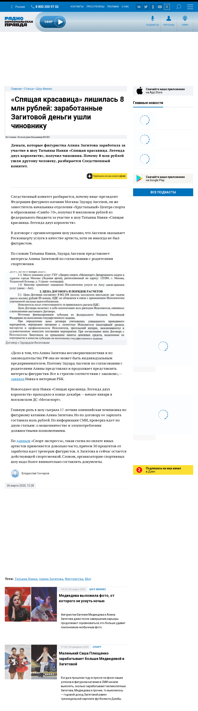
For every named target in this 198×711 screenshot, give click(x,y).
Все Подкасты (163, 192)
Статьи (29, 88)
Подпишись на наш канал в (109, 176)
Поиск (178, 6)
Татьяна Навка (26, 579)
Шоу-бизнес (44, 88)
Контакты (77, 6)
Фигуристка (74, 579)
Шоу (88, 579)
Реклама (113, 6)
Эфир (185, 25)
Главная (16, 88)
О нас (125, 6)
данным (23, 440)
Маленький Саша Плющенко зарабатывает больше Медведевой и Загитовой (91, 658)
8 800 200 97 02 (47, 7)
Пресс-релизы (95, 6)
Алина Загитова (51, 579)
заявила (17, 378)
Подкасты (152, 25)
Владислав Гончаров (35, 473)
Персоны (168, 25)
